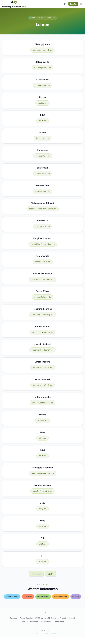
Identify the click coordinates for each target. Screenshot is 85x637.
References (59, 622)
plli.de (42, 561)
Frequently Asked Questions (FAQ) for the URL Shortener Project (38, 618)
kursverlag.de (42, 156)
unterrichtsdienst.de (43, 350)
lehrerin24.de (42, 173)
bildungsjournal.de (42, 50)
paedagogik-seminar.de (42, 473)
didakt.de (43, 420)
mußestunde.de (42, 191)
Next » (51, 574)
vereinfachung (12, 596)
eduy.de (42, 526)
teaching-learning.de (43, 314)
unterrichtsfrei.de (42, 385)
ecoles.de (43, 103)
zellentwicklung (60, 596)
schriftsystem (43, 596)
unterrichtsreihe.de (42, 403)
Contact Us (46, 622)
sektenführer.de (42, 297)
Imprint (72, 618)
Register (73, 4)
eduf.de (42, 120)
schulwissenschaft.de (43, 279)
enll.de (42, 544)
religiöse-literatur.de (42, 244)
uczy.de (42, 508)
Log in (64, 4)
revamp (75, 596)
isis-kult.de (42, 138)
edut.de (42, 456)
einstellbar (27, 596)
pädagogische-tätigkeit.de (42, 209)
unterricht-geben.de (42, 332)
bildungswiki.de (42, 68)
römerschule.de (42, 262)
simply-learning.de (42, 491)
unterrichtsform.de (42, 367)
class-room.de (42, 85)
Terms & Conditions (29, 622)
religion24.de (42, 226)
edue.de (42, 438)
